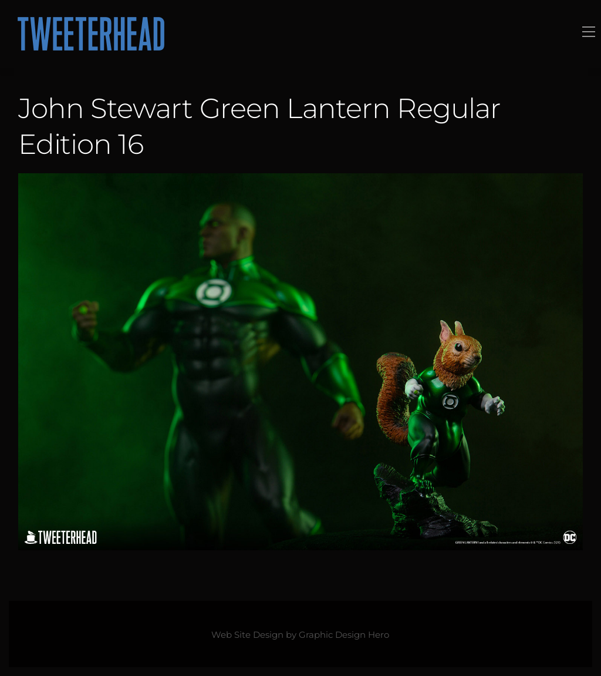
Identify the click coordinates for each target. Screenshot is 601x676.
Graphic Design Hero (344, 635)
